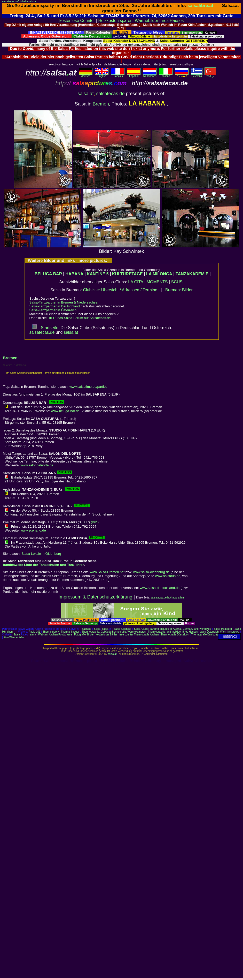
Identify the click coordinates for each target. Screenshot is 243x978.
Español (133, 75)
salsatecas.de (110, 93)
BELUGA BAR (48, 274)
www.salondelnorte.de (36, 465)
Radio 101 (35, 631)
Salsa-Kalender (122, 628)
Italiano (166, 75)
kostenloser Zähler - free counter (115, 634)
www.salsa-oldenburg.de (151, 572)
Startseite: (45, 327)
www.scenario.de (33, 530)
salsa (105, 628)
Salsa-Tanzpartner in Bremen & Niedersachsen (64, 302)
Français (117, 75)
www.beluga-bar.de (65, 411)
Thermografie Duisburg (204, 634)
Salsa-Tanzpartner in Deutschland (54, 306)
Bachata (86, 628)
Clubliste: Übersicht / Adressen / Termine (120, 290)
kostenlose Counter (77, 20)
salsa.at (85, 93)
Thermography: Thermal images (61, 631)
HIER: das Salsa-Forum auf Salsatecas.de (79, 318)
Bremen (101, 104)
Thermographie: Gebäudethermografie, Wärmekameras (114, 631)
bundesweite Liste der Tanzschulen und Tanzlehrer (43, 565)
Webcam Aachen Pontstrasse (55, 634)
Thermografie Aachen (146, 634)
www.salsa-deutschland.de (159, 588)
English (101, 75)
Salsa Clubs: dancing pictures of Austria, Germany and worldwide (172, 628)
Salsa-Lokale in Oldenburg (41, 554)
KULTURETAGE (127, 274)
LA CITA (135, 282)
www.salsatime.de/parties (88, 387)
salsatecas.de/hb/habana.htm (19, 1)
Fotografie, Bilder (84, 634)
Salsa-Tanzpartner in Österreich (53, 310)
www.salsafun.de (168, 576)
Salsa (97, 628)
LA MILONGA (159, 274)
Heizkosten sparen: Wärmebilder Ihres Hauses (141, 20)
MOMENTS (157, 282)
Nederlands (149, 75)
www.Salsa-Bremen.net (107, 572)
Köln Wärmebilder (13, 637)
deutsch (85, 75)
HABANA (74, 274)
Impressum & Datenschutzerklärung (95, 597)
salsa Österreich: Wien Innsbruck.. (219, 631)
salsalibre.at (200, 5)
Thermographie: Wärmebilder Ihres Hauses (173, 631)
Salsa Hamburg (223, 628)
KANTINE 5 (97, 274)
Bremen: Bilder (179, 290)
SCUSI (177, 282)
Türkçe (210, 75)
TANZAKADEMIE (192, 274)
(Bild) (95, 522)
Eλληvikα (196, 75)
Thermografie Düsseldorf (175, 634)
